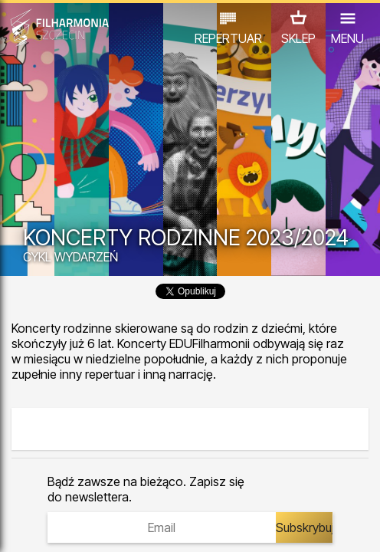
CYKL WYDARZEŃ (70, 256)
